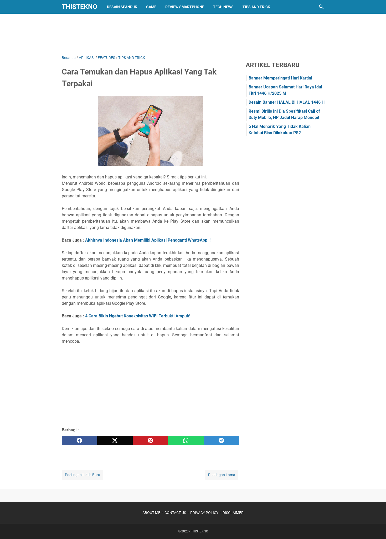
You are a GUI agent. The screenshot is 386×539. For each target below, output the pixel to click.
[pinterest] (150, 440)
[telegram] (221, 440)
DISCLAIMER (233, 513)
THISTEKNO (79, 7)
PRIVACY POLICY (204, 513)
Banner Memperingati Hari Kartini (280, 78)
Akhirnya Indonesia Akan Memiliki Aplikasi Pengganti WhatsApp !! (148, 240)
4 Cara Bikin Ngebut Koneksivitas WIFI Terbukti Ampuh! (137, 315)
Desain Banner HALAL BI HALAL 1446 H (287, 102)
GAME (151, 7)
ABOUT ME (151, 513)
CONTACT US (175, 513)
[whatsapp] (186, 440)
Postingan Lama (221, 475)
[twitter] (115, 440)
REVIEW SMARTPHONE (184, 7)
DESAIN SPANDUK (122, 7)
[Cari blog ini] (321, 7)
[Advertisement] (193, 33)
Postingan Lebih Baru (82, 475)
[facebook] (79, 440)
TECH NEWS (223, 7)
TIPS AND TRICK (256, 7)
